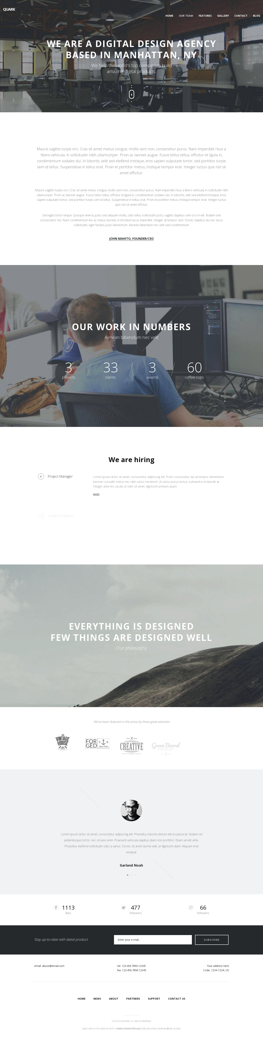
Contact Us (176, 998)
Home (169, 15)
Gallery (223, 15)
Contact (240, 15)
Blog (256, 15)
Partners (133, 998)
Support (154, 998)
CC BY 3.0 (168, 1028)
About (113, 998)
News (97, 998)
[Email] (152, 939)
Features (205, 15)
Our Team (186, 15)
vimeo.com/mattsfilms (128, 1028)
